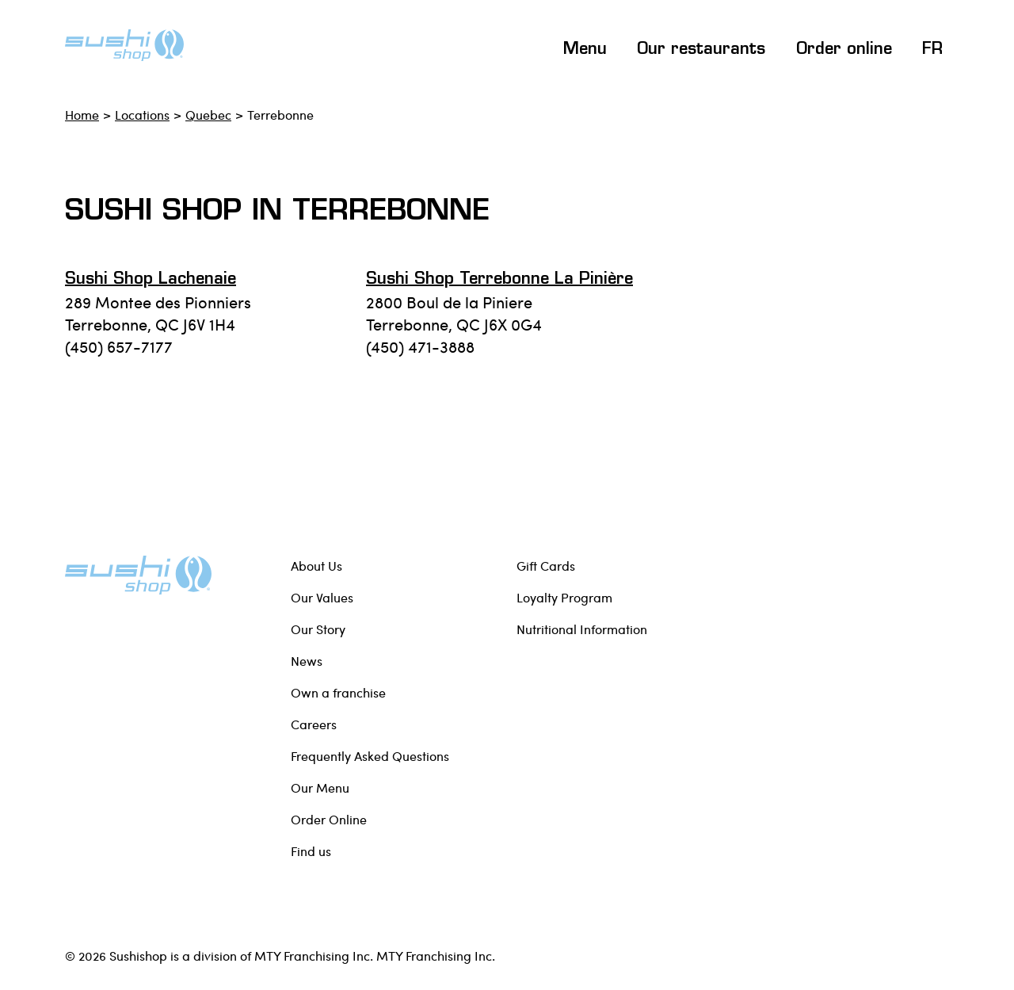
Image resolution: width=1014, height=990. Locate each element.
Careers (314, 724)
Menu (585, 50)
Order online (844, 50)
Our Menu (320, 787)
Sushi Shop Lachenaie (150, 280)
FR (932, 50)
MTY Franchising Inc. (435, 955)
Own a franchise (338, 692)
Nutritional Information (582, 629)
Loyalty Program (564, 597)
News (306, 660)
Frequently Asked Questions (370, 755)
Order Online (329, 819)
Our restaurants (701, 50)
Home (82, 114)
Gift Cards (546, 565)
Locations (142, 114)
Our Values (322, 597)
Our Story (318, 629)
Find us (311, 851)
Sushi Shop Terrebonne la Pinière (499, 280)
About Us (316, 565)
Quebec (208, 114)
